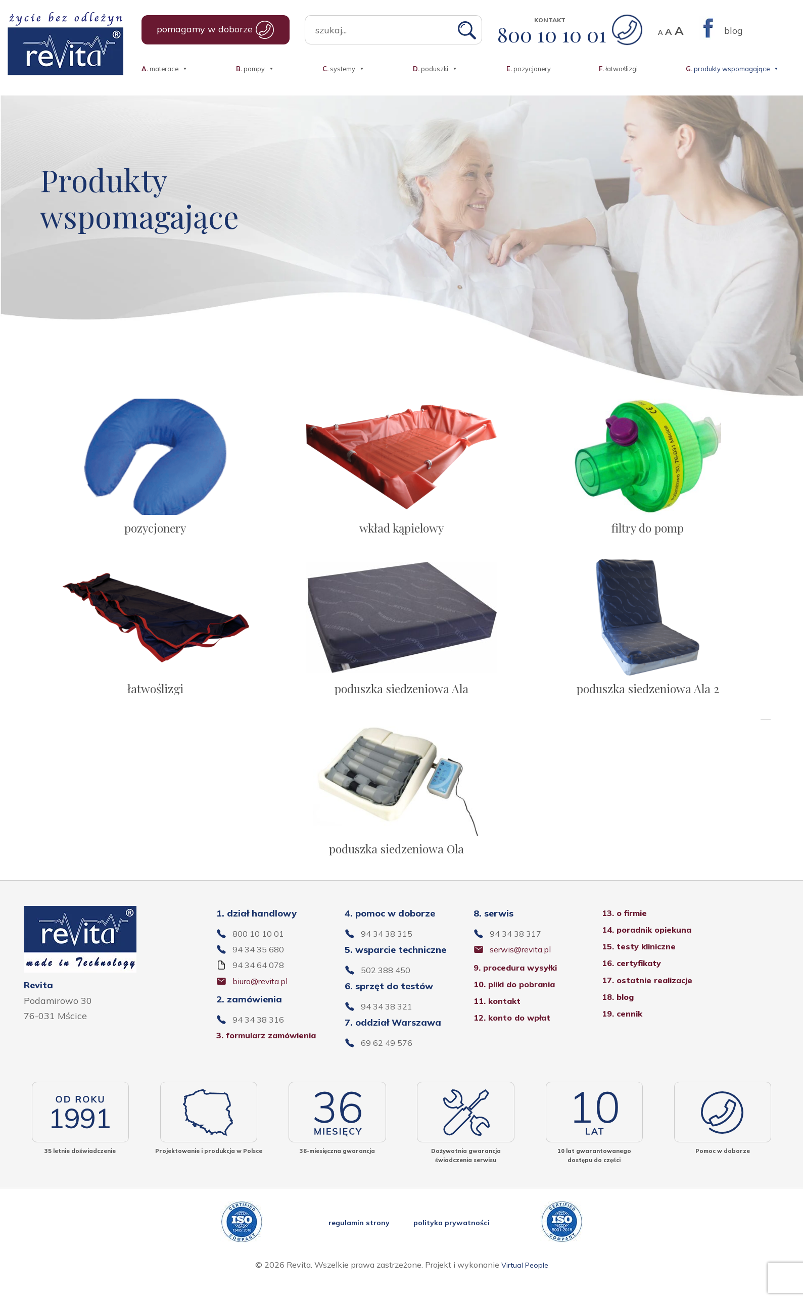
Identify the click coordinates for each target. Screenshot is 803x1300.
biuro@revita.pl (265, 999)
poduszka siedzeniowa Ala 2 (648, 696)
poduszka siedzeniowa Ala (401, 696)
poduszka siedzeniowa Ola (396, 862)
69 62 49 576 (389, 1061)
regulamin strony (354, 1241)
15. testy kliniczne (642, 964)
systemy (343, 63)
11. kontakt (500, 1020)
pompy (255, 63)
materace (164, 63)
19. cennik (624, 1033)
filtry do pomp (647, 530)
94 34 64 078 (261, 983)
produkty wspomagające (732, 63)
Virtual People (525, 1283)
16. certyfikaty (635, 981)
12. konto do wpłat (516, 1037)
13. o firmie (627, 930)
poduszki (435, 63)
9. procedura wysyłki (520, 985)
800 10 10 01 (570, 34)
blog (733, 30)
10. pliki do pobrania (519, 1002)
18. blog (620, 1016)
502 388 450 (388, 987)
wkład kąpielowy (401, 530)
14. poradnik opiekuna (652, 947)
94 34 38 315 (389, 950)
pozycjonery (528, 68)
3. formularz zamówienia (272, 1054)
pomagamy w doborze (215, 29)
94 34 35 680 (261, 967)
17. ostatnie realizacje (652, 998)
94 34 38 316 (261, 1038)
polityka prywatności (456, 1241)
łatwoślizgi (618, 68)
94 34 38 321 (389, 1024)
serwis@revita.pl (525, 967)
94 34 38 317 (518, 950)
